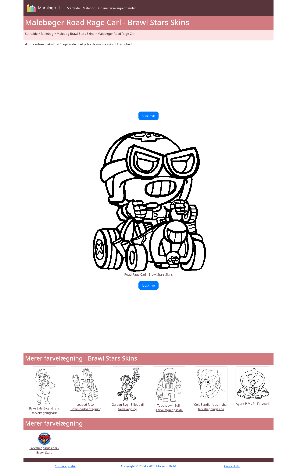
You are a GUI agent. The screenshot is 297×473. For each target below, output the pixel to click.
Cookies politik (65, 466)
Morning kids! (44, 8)
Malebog (89, 8)
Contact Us (231, 466)
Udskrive (148, 116)
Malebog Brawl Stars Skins (75, 34)
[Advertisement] (148, 79)
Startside (73, 8)
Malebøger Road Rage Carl (116, 34)
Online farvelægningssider (117, 8)
